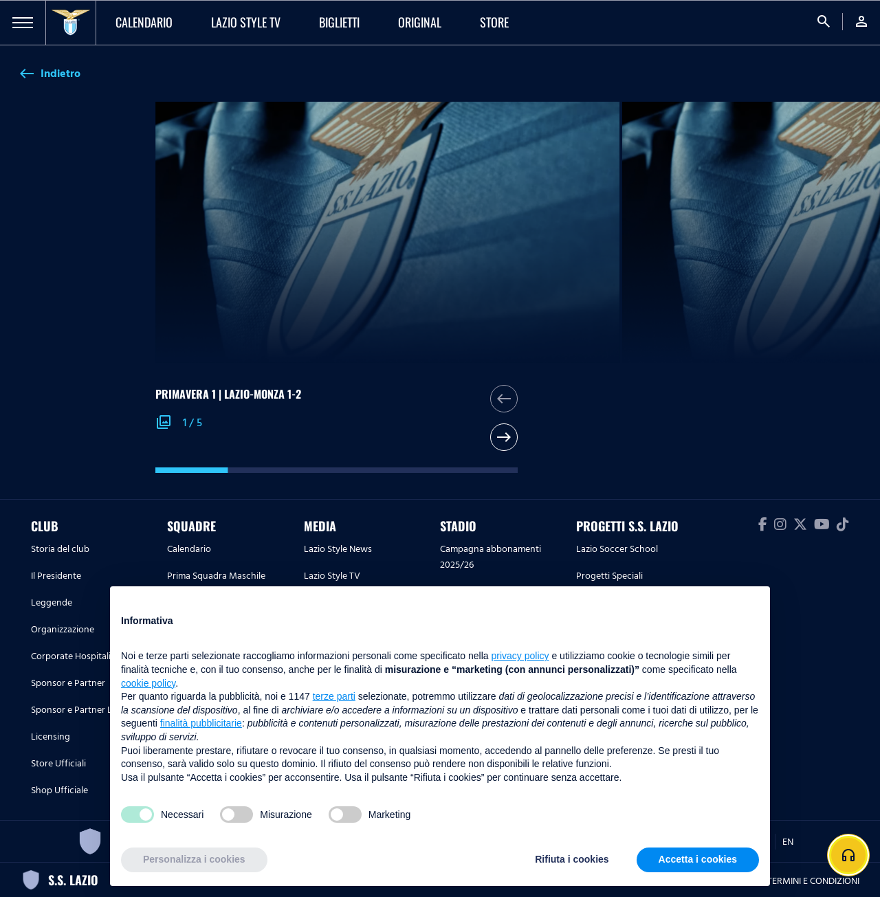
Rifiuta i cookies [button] (571, 859)
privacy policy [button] (520, 655)
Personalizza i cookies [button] (194, 859)
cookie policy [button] (148, 683)
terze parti (334, 696)
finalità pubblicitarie (201, 723)
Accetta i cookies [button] (698, 859)
